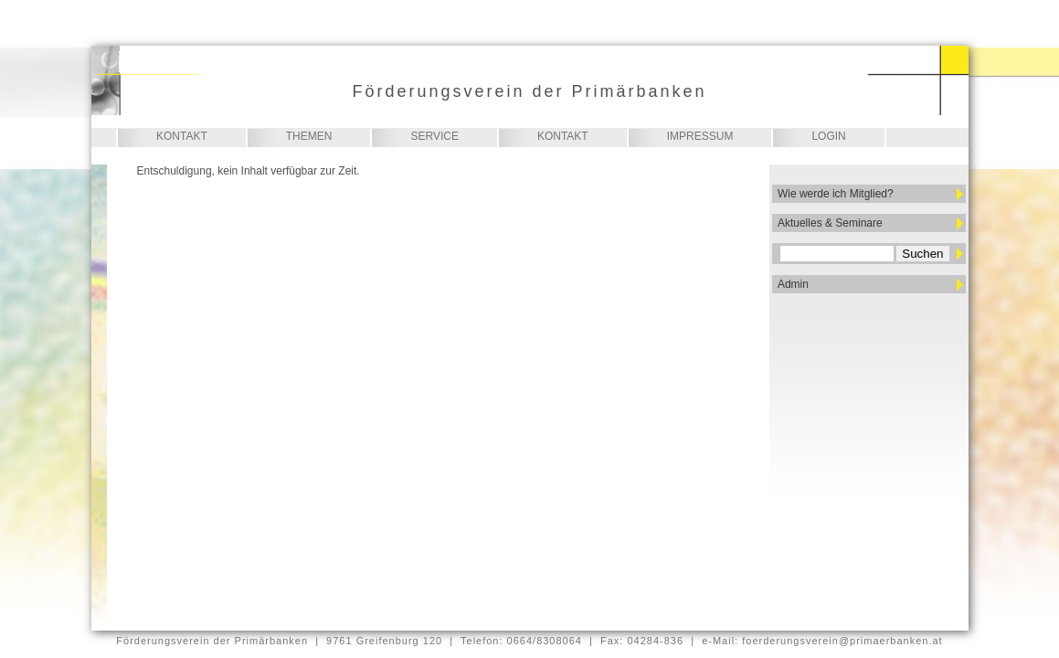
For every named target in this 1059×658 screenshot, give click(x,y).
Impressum (700, 136)
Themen (309, 136)
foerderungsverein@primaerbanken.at (842, 640)
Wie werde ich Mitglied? (836, 193)
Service (434, 136)
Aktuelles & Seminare (830, 223)
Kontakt (181, 136)
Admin (793, 284)
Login (828, 136)
